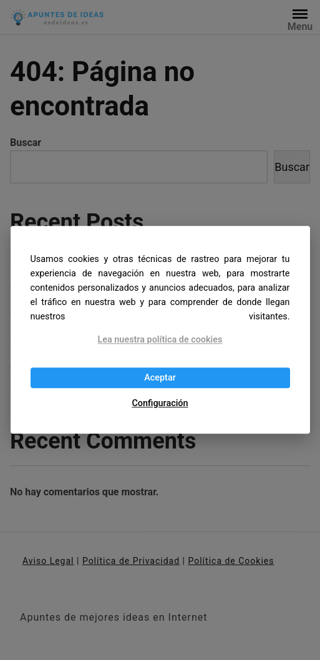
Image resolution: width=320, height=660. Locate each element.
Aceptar (160, 377)
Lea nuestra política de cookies (159, 339)
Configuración (160, 403)
